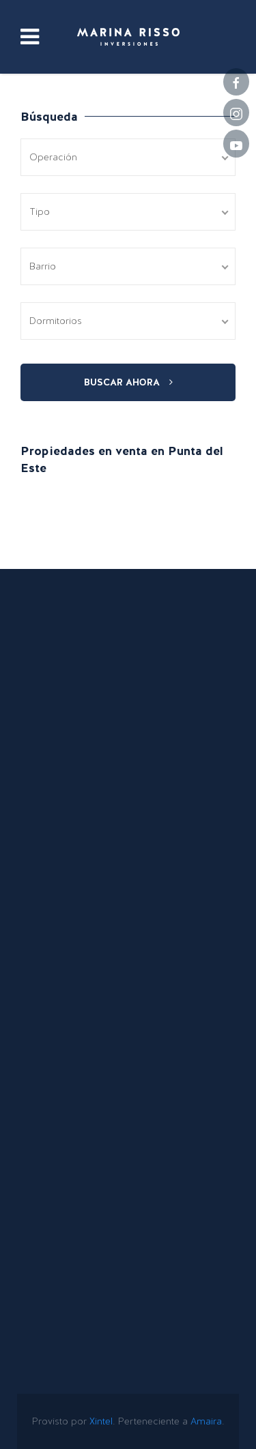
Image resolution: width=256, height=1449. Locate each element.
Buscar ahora (128, 382)
